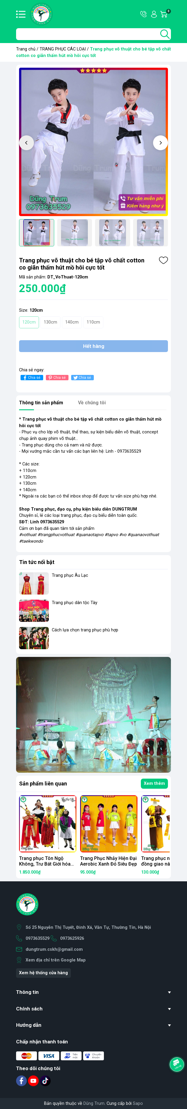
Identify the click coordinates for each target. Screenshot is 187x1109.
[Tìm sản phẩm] (93, 34)
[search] (165, 34)
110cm (93, 322)
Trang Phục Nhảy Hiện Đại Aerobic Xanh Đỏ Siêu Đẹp (108, 861)
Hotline (143, 14)
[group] (93, 142)
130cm (50, 322)
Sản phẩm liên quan (43, 783)
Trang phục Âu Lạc (70, 575)
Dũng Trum (94, 1103)
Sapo (138, 1103)
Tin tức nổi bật (36, 562)
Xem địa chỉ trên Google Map (56, 960)
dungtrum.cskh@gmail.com (54, 949)
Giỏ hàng (168, 14)
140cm (72, 322)
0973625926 (72, 938)
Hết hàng (93, 346)
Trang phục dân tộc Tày (74, 602)
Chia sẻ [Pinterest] (56, 378)
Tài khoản (154, 14)
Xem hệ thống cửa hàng (43, 972)
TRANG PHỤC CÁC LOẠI (63, 49)
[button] (160, 142)
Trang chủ (25, 49)
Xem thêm (154, 783)
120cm (29, 322)
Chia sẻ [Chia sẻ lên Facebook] (31, 378)
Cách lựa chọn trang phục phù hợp (85, 630)
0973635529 (37, 938)
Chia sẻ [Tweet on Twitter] (82, 378)
